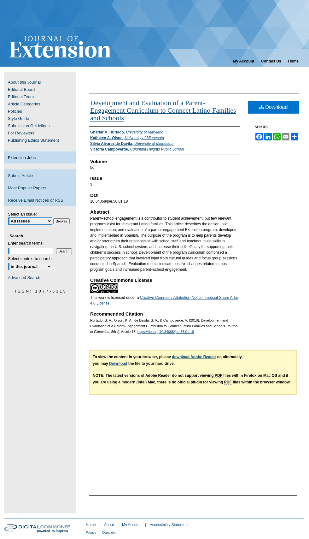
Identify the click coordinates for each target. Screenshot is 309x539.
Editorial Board (21, 89)
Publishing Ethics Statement (33, 140)
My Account (132, 525)
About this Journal (24, 82)
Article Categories (24, 104)
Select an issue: (22, 214)
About (109, 525)
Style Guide (18, 118)
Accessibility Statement (169, 525)
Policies (15, 111)
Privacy (91, 532)
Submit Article (20, 175)
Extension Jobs (22, 157)
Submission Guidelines (29, 125)
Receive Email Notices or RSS (35, 200)
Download (273, 107)
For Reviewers (21, 133)
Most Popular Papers (27, 188)
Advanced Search (24, 277)
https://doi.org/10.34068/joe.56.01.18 (165, 332)
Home (91, 525)
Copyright (109, 532)
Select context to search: (30, 258)
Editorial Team (21, 96)
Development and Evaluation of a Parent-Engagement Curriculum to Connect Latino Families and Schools (163, 110)
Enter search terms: (26, 243)
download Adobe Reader (194, 357)
